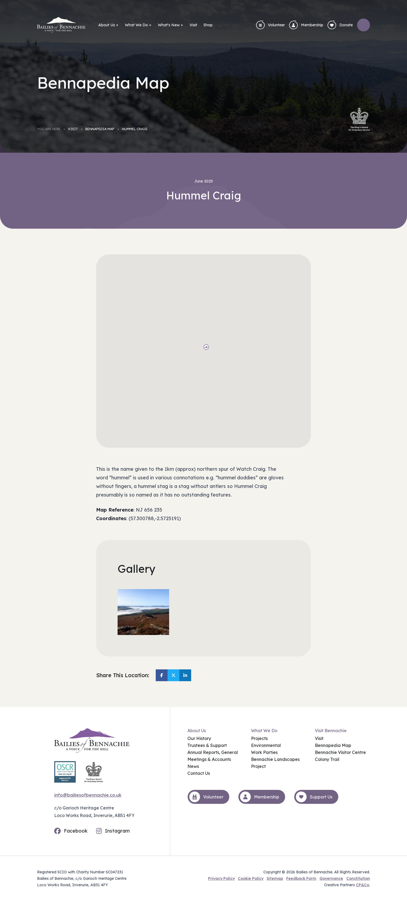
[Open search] (363, 25)
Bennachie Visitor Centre (340, 752)
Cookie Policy (250, 878)
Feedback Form (301, 878)
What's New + (170, 25)
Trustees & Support (207, 745)
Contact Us (198, 773)
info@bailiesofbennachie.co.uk (87, 795)
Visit (193, 25)
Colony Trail (327, 759)
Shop (208, 25)
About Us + (108, 25)
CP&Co (362, 884)
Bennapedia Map (99, 129)
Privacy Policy (221, 878)
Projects (259, 738)
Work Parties (264, 752)
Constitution (358, 878)
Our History (199, 738)
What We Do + (138, 25)
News (193, 766)
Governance (331, 878)
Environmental (266, 745)
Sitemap (275, 878)
